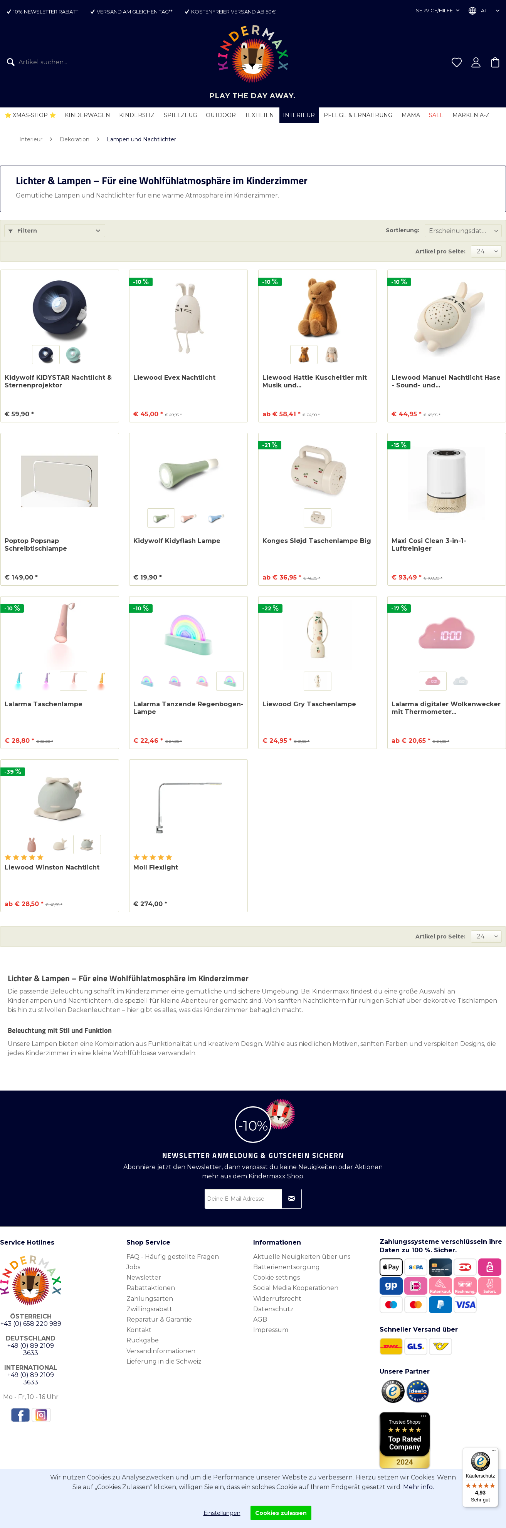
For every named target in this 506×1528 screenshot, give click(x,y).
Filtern (22, 230)
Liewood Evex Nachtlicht (174, 377)
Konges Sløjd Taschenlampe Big (316, 541)
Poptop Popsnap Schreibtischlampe (36, 544)
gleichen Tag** (152, 11)
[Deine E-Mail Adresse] (253, 1199)
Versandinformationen (160, 1351)
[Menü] (493, 1452)
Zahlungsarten (149, 1298)
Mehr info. (418, 1487)
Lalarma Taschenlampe (43, 704)
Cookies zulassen (281, 1513)
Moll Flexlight (155, 867)
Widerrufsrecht (277, 1298)
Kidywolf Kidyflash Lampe (176, 541)
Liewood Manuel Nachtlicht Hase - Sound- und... (446, 381)
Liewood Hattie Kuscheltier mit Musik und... (314, 381)
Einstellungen (221, 1513)
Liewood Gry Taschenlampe (309, 704)
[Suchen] (12, 62)
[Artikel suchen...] (56, 62)
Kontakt (138, 1330)
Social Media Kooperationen (295, 1288)
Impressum (270, 1330)
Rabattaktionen (150, 1288)
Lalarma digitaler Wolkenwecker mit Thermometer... (446, 707)
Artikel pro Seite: (440, 251)
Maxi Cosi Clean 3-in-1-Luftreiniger (429, 544)
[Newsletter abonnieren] (291, 1198)
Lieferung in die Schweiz (164, 1361)
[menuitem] (53, 62)
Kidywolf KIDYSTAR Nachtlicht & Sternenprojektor (58, 381)
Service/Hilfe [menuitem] (435, 10)
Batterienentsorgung (286, 1267)
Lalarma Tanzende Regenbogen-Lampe (188, 707)
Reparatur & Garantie (159, 1319)
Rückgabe (142, 1340)
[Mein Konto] (476, 62)
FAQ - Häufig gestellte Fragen (172, 1256)
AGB (260, 1319)
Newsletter (143, 1277)
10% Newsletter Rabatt (45, 11)
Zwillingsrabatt (149, 1309)
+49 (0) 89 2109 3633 (30, 1349)
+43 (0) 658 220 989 (30, 1323)
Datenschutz (273, 1309)
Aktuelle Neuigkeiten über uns (301, 1256)
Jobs (133, 1267)
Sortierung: (402, 230)
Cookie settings (276, 1277)
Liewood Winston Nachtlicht (52, 867)
